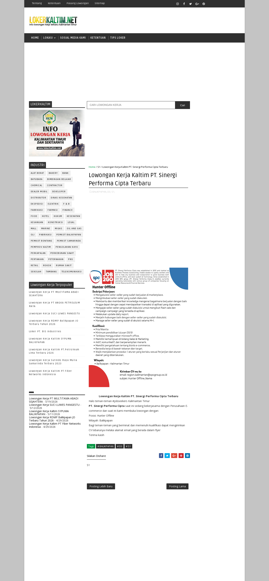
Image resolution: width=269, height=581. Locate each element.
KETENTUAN (98, 38)
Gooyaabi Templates (95, 575)
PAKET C (193, 250)
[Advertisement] (134, 72)
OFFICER (224, 346)
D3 (189, 231)
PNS (70, 259)
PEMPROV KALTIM (41, 247)
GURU (208, 334)
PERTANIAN (37, 259)
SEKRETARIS (209, 395)
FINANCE (68, 210)
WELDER (203, 414)
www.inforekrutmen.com (199, 437)
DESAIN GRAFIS (223, 315)
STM (191, 283)
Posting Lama (169, 487)
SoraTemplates (52, 575)
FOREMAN (228, 327)
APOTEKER (222, 303)
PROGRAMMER (194, 364)
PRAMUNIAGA (228, 358)
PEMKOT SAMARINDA (69, 241)
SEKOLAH (36, 272)
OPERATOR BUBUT (213, 352)
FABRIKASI (37, 210)
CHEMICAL (36, 186)
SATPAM (202, 389)
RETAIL (34, 266)
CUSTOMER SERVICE (197, 315)
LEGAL (71, 223)
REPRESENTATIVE (196, 383)
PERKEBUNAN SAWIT (62, 253)
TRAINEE (212, 407)
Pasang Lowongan (78, 3)
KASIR (207, 340)
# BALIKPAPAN (105, 446)
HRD (218, 334)
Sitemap (100, 3)
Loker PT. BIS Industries (45, 332)
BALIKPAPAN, (99, 192)
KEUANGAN (37, 223)
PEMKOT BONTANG (41, 241)
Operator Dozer (196, 358)
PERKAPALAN (38, 253)
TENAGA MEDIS (194, 407)
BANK (65, 173)
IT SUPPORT (193, 340)
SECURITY (191, 395)
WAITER (190, 414)
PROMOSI (212, 364)
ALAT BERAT (37, 173)
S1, (113, 192)
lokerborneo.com (156, 575)
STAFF (189, 401)
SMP (191, 276)
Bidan (218, 309)
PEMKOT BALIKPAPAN (68, 235)
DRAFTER (209, 321)
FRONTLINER (193, 334)
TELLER (219, 401)
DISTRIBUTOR (38, 198)
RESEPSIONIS (218, 383)
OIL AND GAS (74, 229)
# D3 (119, 446)
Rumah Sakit (64, 266)
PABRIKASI (45, 235)
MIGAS (58, 229)
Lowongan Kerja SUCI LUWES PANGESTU (54, 314)
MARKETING (192, 346)
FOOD (34, 216)
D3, (109, 192)
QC (203, 377)
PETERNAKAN (56, 259)
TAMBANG (51, 272)
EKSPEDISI (37, 204)
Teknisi (226, 407)
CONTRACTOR (55, 186)
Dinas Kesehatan (61, 198)
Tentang (37, 3)
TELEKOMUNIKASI (72, 272)
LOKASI (48, 38)
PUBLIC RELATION (196, 371)
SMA (191, 263)
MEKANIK (209, 346)
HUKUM (58, 216)
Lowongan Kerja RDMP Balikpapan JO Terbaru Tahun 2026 (52, 419)
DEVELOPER (59, 192)
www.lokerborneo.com (197, 434)
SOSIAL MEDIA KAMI (73, 38)
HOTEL (45, 216)
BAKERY (53, 173)
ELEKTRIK (53, 204)
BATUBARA (37, 179)
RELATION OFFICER (220, 377)
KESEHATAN (73, 216)
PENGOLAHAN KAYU (67, 247)
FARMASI (53, 210)
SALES (189, 389)
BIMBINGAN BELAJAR (59, 179)
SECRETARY (218, 389)
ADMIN (190, 303)
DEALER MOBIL (39, 192)
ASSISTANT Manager (198, 309)
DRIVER (223, 321)
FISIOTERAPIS (209, 327)
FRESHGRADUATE (199, 244)
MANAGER (221, 340)
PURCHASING (218, 371)
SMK (191, 270)
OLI (33, 235)
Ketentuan (54, 3)
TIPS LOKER (118, 38)
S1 (99, 167)
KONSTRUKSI (55, 223)
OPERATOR (192, 352)
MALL (34, 229)
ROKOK (47, 266)
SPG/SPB (226, 395)
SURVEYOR (204, 401)
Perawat (191, 377)
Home (35, 38)
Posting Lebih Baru (100, 487)
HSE (228, 334)
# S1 (128, 446)
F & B (67, 204)
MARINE (45, 229)
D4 (189, 237)
